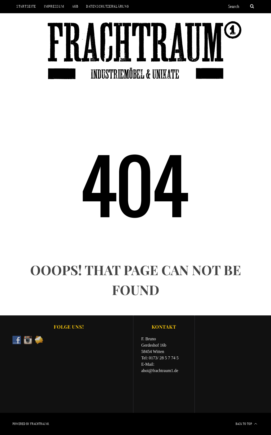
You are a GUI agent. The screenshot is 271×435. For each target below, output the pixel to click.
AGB (75, 6)
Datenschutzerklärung (107, 6)
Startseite (26, 6)
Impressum (54, 6)
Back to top (246, 424)
